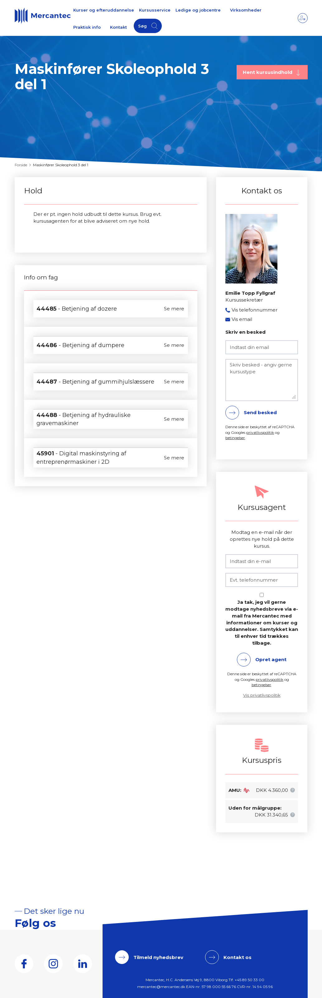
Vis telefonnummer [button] (254, 310)
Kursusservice (155, 9)
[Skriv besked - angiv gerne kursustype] (261, 380)
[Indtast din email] (261, 347)
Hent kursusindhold (268, 72)
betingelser (235, 437)
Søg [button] (142, 25)
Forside (21, 164)
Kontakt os (237, 957)
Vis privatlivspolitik (262, 695)
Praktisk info (87, 27)
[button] (292, 790)
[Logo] (43, 15)
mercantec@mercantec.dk (161, 986)
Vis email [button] (242, 319)
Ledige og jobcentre (198, 9)
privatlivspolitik (260, 432)
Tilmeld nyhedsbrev (158, 957)
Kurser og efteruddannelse (103, 9)
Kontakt (118, 27)
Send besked (260, 412)
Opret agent (270, 659)
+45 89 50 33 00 (249, 979)
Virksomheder (246, 9)
